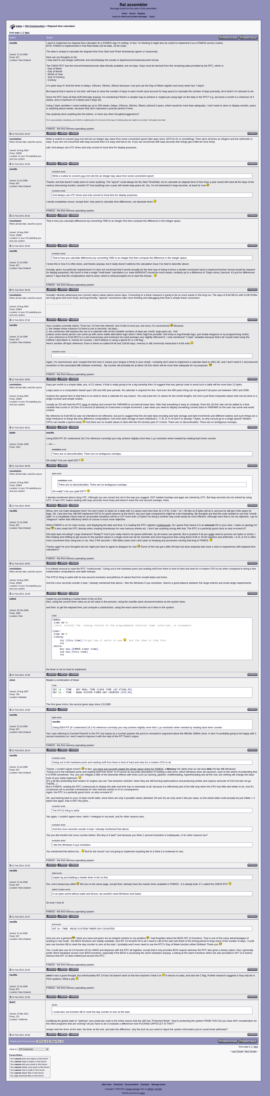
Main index (107, 1084)
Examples (145, 1084)
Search (132, 14)
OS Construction (35, 26)
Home (124, 14)
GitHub (150, 1089)
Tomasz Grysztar (132, 1089)
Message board (158, 1084)
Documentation (132, 1084)
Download (118, 1084)
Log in (152, 17)
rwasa (142, 1093)
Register (141, 14)
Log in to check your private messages (129, 17)
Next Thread (251, 1051)
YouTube (158, 1089)
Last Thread (237, 1051)
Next (27, 32)
